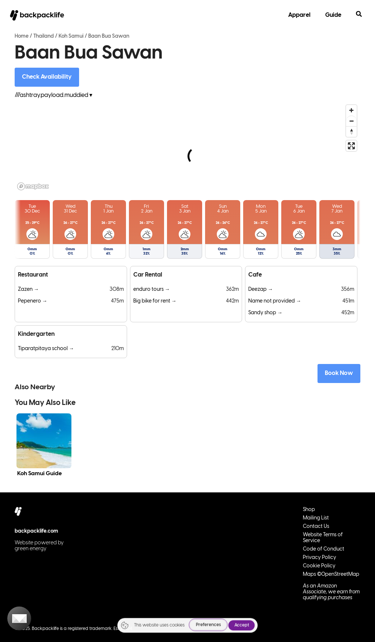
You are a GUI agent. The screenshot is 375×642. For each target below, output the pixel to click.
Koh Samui (71, 36)
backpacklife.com (36, 531)
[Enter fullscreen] (351, 145)
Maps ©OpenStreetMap (331, 574)
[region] (187, 147)
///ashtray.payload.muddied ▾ (53, 95)
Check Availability (47, 77)
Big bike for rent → (155, 301)
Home (22, 36)
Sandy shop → (265, 313)
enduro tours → (151, 289)
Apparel (299, 15)
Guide (333, 15)
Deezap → (260, 289)
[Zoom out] (351, 121)
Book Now (339, 373)
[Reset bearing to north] (351, 131)
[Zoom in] (351, 110)
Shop (309, 510)
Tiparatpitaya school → (46, 349)
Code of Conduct (323, 549)
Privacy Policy (319, 557)
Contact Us (316, 526)
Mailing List (316, 518)
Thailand (43, 36)
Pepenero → (32, 301)
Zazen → (28, 289)
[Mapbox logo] (33, 186)
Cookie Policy (319, 566)
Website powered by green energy (39, 546)
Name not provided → (274, 301)
